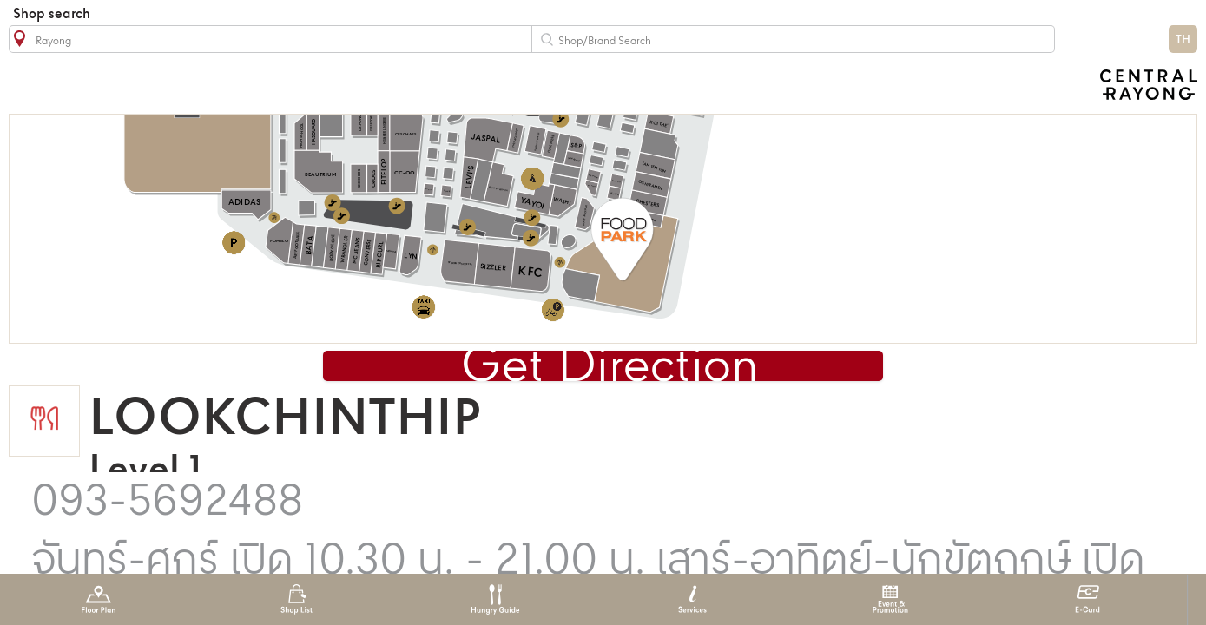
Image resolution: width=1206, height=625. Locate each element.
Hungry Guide (494, 599)
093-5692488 (167, 503)
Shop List (296, 599)
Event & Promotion (890, 599)
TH (1183, 39)
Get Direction (610, 367)
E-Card (1087, 599)
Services (692, 599)
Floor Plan (98, 599)
